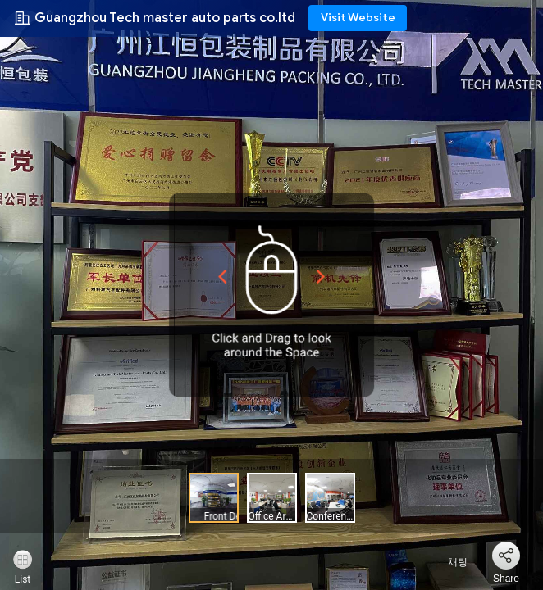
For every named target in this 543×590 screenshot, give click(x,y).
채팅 (448, 562)
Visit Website (358, 18)
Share (506, 578)
